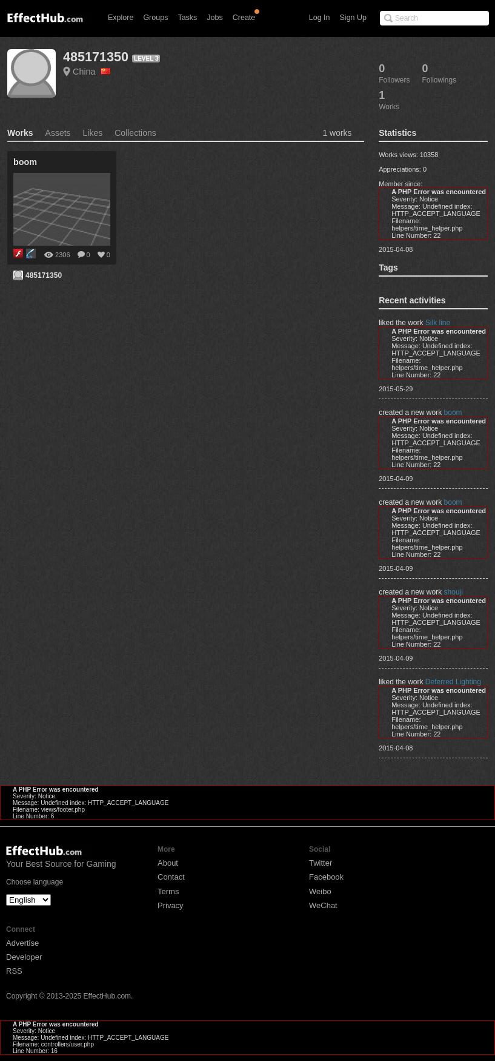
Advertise (22, 943)
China (91, 71)
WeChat (323, 905)
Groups (155, 17)
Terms (168, 891)
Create (244, 17)
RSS (14, 970)
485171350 (95, 56)
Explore (120, 17)
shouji (453, 592)
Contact (171, 876)
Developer (24, 957)
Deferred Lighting (453, 682)
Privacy (171, 905)
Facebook (326, 876)
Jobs (214, 17)
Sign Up (353, 17)
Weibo (320, 891)
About (168, 862)
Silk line (437, 322)
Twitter (320, 862)
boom (453, 412)
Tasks (187, 17)
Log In (319, 17)
